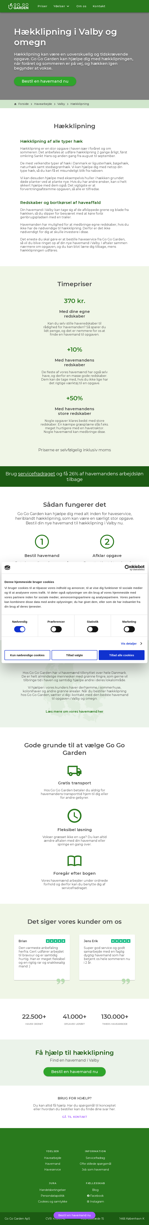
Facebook (95, 1195)
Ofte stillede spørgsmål (95, 1163)
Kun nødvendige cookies (27, 655)
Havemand (52, 1163)
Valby (61, 104)
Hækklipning (79, 104)
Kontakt (99, 6)
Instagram (95, 1201)
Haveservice (52, 1169)
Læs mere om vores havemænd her (74, 711)
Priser (42, 6)
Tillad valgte (74, 655)
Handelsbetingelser (52, 1190)
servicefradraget (36, 474)
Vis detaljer (129, 643)
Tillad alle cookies (121, 655)
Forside (21, 104)
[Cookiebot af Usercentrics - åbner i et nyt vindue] (128, 568)
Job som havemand (95, 1169)
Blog (95, 1190)
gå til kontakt (74, 1116)
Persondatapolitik (52, 1195)
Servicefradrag (95, 1158)
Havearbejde (43, 104)
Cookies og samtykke (52, 1201)
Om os (81, 6)
